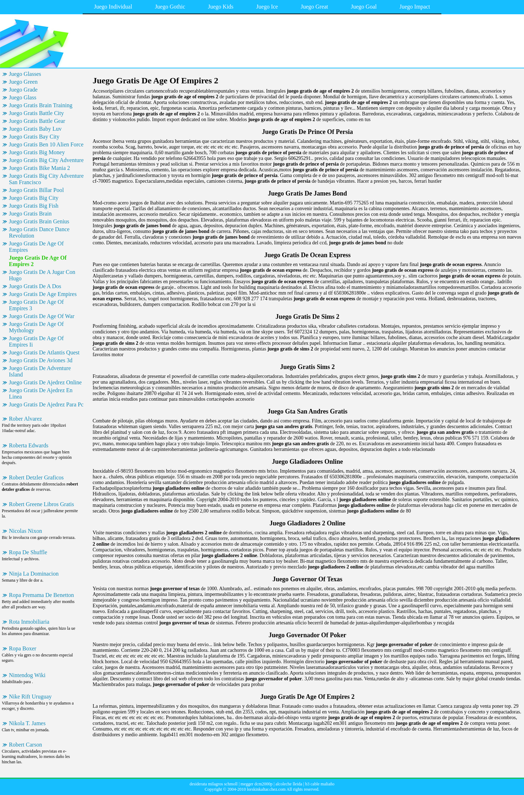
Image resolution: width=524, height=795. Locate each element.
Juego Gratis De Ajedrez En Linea (41, 393)
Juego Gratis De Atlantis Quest (44, 352)
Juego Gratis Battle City (36, 113)
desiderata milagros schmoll (214, 783)
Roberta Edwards (28, 445)
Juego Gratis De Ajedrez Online (45, 382)
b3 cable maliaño (319, 783)
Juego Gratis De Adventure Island (40, 371)
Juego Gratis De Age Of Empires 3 (36, 305)
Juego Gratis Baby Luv (35, 129)
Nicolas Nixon (25, 531)
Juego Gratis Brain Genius (39, 221)
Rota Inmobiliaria (29, 622)
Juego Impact (414, 7)
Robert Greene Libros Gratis (41, 504)
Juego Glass (22, 97)
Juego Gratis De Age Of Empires (36, 246)
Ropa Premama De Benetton (41, 595)
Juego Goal (364, 7)
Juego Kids (221, 7)
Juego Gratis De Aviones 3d (40, 360)
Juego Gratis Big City (33, 198)
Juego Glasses (25, 74)
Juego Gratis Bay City (34, 137)
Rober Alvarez (25, 419)
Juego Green (23, 82)
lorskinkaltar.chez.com (266, 789)
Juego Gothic (170, 7)
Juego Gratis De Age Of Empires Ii (36, 341)
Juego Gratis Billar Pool (36, 190)
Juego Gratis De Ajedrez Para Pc (46, 404)
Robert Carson (25, 745)
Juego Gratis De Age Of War (41, 316)
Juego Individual (113, 7)
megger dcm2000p (256, 783)
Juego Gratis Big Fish (33, 206)
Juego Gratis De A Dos (35, 286)
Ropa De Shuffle (28, 552)
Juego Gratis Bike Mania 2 (39, 168)
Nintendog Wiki (27, 675)
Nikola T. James (27, 723)
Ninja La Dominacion (34, 574)
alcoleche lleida (288, 783)
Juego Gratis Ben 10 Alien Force (46, 144)
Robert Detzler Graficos (36, 477)
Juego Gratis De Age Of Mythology (36, 327)
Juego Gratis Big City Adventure (46, 160)
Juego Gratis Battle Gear (37, 121)
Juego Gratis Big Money (37, 152)
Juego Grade (23, 90)
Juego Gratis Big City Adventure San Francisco (46, 179)
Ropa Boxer (22, 648)
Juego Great (314, 7)
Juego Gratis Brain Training (40, 105)
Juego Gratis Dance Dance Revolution (39, 232)
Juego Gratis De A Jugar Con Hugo (42, 275)
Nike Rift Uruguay (30, 696)
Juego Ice (267, 7)
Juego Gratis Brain (30, 214)
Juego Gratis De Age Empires (43, 294)
